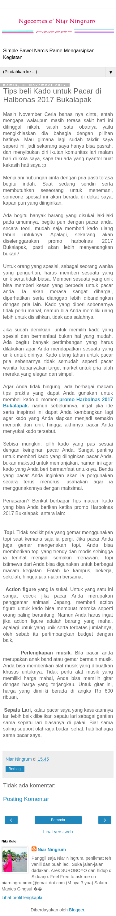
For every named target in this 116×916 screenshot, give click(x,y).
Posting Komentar (26, 799)
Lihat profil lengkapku (23, 897)
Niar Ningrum (52, 849)
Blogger (76, 909)
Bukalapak (15, 405)
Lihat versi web (58, 831)
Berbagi (15, 769)
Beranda (58, 820)
